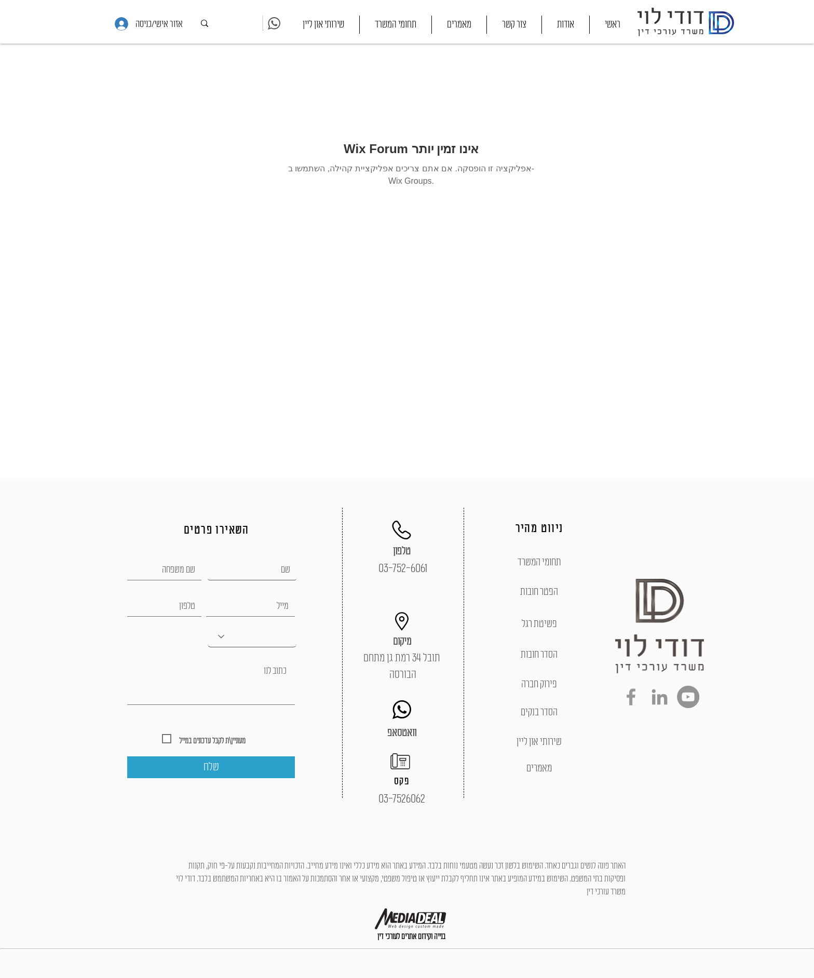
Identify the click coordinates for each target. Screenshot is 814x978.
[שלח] (211, 767)
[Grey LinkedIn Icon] (659, 697)
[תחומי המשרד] (539, 562)
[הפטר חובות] (539, 592)
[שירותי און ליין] (539, 742)
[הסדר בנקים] (539, 712)
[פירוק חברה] (539, 684)
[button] (395, 25)
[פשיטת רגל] (539, 624)
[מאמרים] (539, 768)
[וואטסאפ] (402, 733)
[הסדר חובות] (539, 655)
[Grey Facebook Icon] (631, 697)
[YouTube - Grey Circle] (688, 697)
